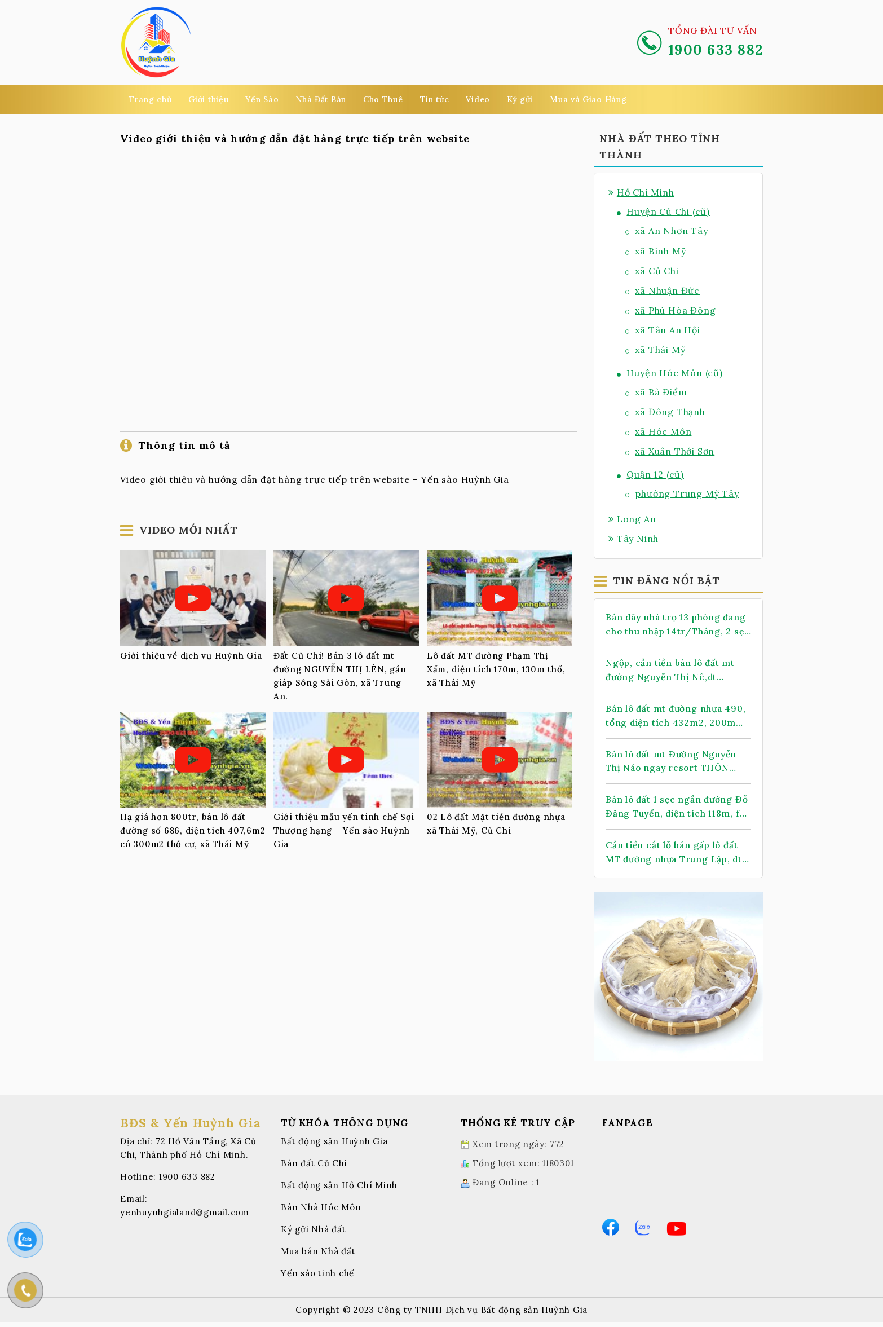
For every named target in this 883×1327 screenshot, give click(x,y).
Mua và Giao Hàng (588, 99)
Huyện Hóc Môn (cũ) (670, 372)
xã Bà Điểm (656, 392)
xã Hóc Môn (658, 431)
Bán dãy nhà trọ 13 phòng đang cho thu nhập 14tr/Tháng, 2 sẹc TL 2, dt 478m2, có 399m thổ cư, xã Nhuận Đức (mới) (669, 625)
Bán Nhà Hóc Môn (321, 1211)
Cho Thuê (383, 99)
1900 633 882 (187, 1181)
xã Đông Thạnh (665, 411)
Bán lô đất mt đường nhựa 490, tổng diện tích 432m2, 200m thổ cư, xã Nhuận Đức (678, 718)
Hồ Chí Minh (641, 192)
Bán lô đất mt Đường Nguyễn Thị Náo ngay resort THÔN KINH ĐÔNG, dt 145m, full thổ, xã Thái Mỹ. (677, 764)
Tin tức (434, 99)
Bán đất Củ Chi (314, 1167)
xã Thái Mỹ (655, 349)
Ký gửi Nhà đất (313, 1233)
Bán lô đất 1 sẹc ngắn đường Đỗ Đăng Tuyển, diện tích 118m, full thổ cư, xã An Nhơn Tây (673, 811)
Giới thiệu (208, 99)
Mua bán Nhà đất (318, 1255)
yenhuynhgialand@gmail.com (184, 1216)
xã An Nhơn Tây (666, 230)
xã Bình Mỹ (655, 251)
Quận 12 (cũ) (650, 474)
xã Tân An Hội (662, 330)
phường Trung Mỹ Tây (682, 493)
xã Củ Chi (652, 270)
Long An (632, 518)
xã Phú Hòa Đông (670, 310)
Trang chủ (150, 99)
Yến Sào (262, 99)
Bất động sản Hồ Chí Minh (339, 1189)
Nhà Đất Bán (320, 99)
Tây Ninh (633, 538)
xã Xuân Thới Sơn (669, 451)
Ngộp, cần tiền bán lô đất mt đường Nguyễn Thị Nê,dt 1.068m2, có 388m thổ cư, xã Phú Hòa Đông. (672, 671)
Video (478, 99)
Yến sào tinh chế (317, 1277)
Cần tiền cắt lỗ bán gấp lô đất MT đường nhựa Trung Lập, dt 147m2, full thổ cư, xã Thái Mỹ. (677, 857)
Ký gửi (520, 99)
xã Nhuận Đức (662, 290)
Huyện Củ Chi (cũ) (663, 211)
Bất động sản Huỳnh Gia (334, 1145)
